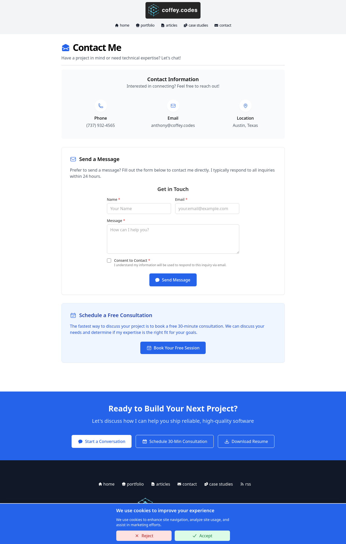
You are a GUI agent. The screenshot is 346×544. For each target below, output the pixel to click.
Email (181, 199)
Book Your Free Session (173, 348)
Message (116, 220)
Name (113, 199)
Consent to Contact (132, 260)
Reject (143, 536)
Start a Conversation (101, 441)
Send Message (172, 280)
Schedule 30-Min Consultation (174, 441)
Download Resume (246, 441)
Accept (202, 536)
